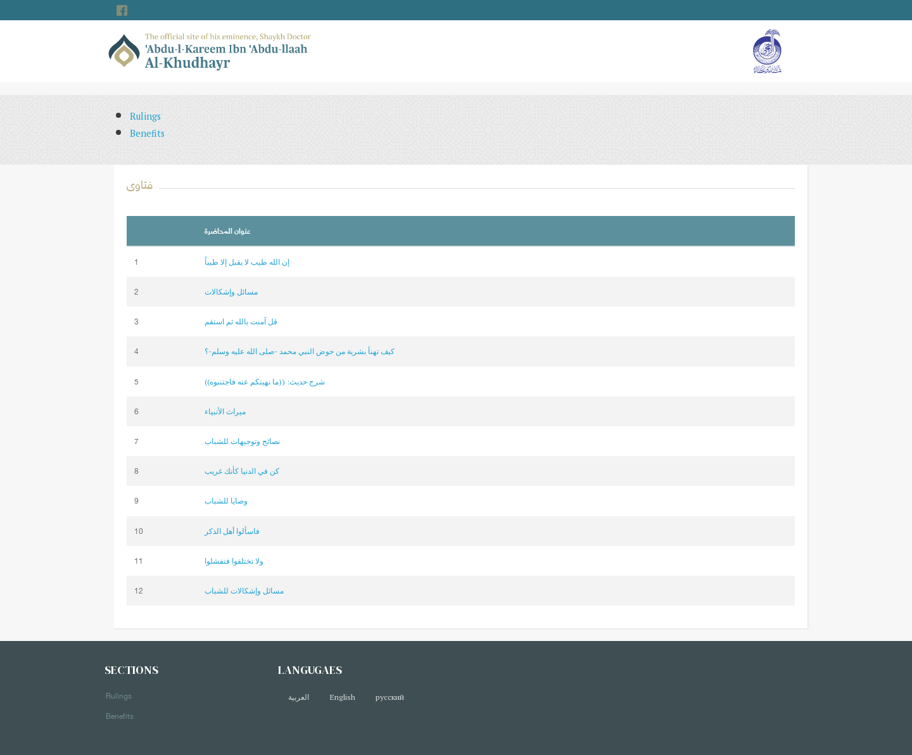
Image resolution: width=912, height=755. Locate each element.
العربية (298, 697)
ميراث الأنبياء (225, 411)
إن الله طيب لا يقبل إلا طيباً (247, 262)
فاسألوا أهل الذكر (232, 531)
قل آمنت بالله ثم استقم (241, 321)
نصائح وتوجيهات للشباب (242, 441)
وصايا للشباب (226, 500)
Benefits (147, 133)
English (342, 697)
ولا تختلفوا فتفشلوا (234, 560)
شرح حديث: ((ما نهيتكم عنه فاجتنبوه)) (265, 381)
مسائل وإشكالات (231, 291)
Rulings (145, 116)
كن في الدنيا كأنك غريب (242, 471)
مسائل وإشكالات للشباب (244, 590)
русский (390, 697)
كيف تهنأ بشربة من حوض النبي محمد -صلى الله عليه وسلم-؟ (300, 351)
